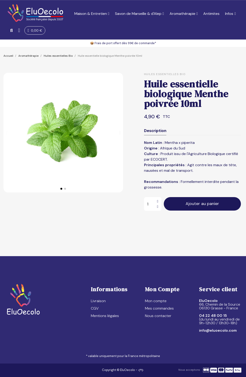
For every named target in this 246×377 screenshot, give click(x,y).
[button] (11, 30)
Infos (230, 14)
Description (155, 130)
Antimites (211, 13)
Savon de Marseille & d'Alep (139, 14)
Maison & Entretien (91, 14)
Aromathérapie (184, 14)
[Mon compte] (19, 30)
